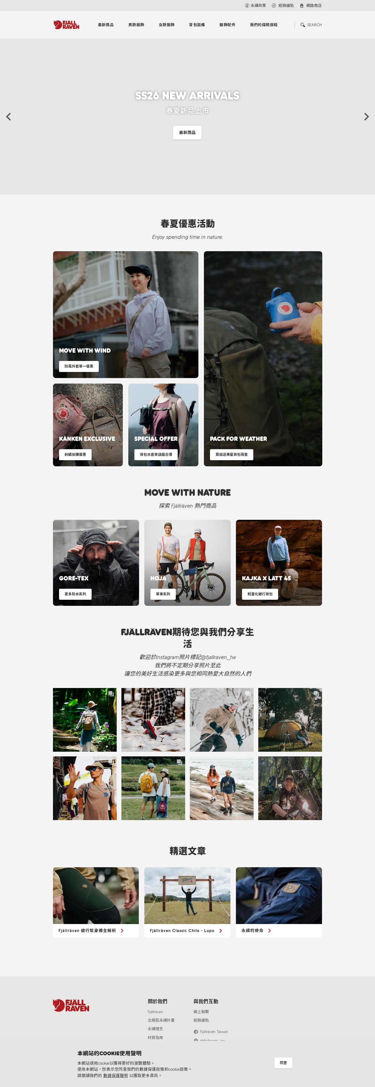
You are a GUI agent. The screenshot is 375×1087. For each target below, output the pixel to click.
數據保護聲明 (115, 1075)
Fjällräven (155, 1012)
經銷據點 (201, 1020)
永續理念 (155, 1029)
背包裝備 (197, 25)
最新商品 (106, 25)
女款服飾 (167, 25)
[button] (8, 116)
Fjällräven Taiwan (214, 1031)
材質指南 (155, 1037)
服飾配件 (227, 25)
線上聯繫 (201, 1012)
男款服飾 (136, 25)
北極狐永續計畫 (161, 1020)
